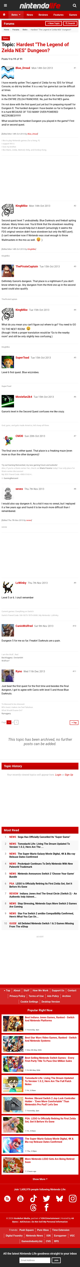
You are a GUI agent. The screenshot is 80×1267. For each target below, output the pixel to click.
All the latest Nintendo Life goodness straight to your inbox (40, 1253)
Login (58, 774)
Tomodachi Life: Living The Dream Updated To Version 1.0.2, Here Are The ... (39, 845)
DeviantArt (18, 657)
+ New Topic (54, 23)
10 (75, 626)
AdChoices (24, 1221)
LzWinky (21, 582)
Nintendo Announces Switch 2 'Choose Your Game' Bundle (41, 875)
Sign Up (69, 774)
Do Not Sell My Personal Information (50, 1221)
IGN (48, 1235)
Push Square (26, 1230)
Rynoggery (6, 713)
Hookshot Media (22, 1218)
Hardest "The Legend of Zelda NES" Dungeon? (35, 47)
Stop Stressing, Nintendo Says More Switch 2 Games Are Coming (43, 905)
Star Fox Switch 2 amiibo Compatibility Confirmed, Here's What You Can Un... (41, 915)
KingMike (22, 205)
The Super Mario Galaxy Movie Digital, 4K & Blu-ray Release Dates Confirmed (42, 855)
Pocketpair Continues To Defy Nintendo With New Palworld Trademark (41, 865)
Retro (25, 29)
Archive (66, 996)
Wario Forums (46, 468)
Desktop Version (51, 1001)
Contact (72, 990)
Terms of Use (36, 996)
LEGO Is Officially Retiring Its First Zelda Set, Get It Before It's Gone (40, 885)
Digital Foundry (14, 1235)
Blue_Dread (23, 68)
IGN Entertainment (50, 1218)
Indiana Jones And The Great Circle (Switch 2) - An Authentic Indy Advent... (43, 895)
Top (7, 990)
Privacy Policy (17, 996)
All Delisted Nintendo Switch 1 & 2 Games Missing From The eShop (41, 925)
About (17, 990)
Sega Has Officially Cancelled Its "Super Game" (39, 836)
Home (6, 29)
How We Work (40, 990)
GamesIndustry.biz (31, 1241)
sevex (19, 488)
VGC (72, 1235)
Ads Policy (53, 996)
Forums (9, 24)
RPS (56, 1241)
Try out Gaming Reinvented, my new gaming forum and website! (29, 465)
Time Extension (60, 1230)
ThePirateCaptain (27, 266)
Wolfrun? (5, 661)
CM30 (19, 436)
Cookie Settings (29, 1001)
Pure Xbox (43, 1230)
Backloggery (7, 657)
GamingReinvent (11, 478)
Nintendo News (34, 1235)
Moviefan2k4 (24, 396)
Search (70, 23)
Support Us (58, 990)
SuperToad (22, 357)
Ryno (19, 671)
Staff (26, 990)
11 (75, 671)
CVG (48, 1241)
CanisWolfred (24, 626)
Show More (40, 1179)
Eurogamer (60, 1235)
